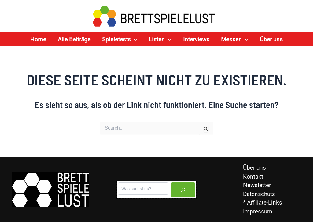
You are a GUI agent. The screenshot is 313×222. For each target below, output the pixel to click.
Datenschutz (259, 194)
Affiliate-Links (264, 202)
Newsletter (257, 185)
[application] (134, 39)
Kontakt (253, 176)
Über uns (254, 167)
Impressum (257, 211)
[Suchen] (183, 189)
